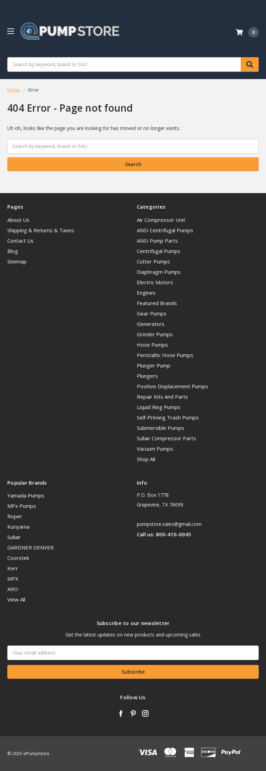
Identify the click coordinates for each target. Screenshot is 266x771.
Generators (151, 323)
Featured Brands (157, 303)
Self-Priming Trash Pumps (168, 417)
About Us (18, 219)
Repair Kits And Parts (162, 396)
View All (16, 599)
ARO (12, 589)
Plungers (147, 375)
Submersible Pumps (160, 427)
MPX (12, 578)
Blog (12, 251)
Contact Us (20, 240)
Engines (146, 292)
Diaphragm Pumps (159, 271)
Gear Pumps (152, 313)
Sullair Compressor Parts (166, 438)
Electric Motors (155, 282)
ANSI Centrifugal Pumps (165, 230)
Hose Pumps (152, 344)
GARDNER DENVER (30, 547)
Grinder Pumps (155, 334)
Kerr (12, 568)
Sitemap (17, 261)
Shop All (146, 459)
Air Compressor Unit (161, 219)
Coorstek (18, 557)
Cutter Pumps (153, 261)
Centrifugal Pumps (158, 251)
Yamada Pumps (25, 495)
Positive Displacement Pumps (172, 386)
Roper (14, 516)
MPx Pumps (21, 505)
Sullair (14, 537)
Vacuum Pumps (155, 448)
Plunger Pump (153, 365)
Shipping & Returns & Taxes (40, 230)
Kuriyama (18, 526)
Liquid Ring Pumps (158, 407)
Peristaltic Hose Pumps (165, 355)
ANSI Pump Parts (157, 240)
